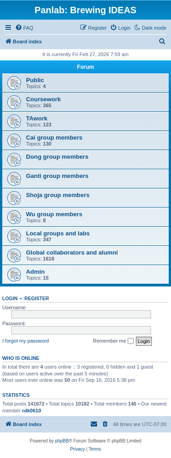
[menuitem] (24, 27)
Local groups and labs (58, 233)
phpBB (62, 440)
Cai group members (54, 137)
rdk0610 (31, 410)
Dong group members (57, 156)
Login (9, 298)
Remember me (113, 341)
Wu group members (54, 214)
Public (35, 80)
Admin (35, 271)
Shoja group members (57, 195)
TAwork (36, 118)
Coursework (43, 99)
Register (37, 298)
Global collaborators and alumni (72, 252)
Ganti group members (57, 175)
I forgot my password (25, 341)
